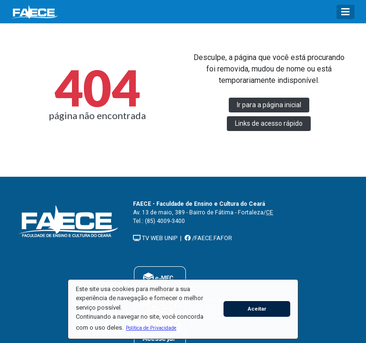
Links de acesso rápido (269, 123)
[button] (151, 328)
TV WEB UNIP (155, 238)
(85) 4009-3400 (165, 221)
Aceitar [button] (257, 308)
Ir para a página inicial (269, 105)
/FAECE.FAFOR (208, 238)
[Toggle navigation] (345, 12)
